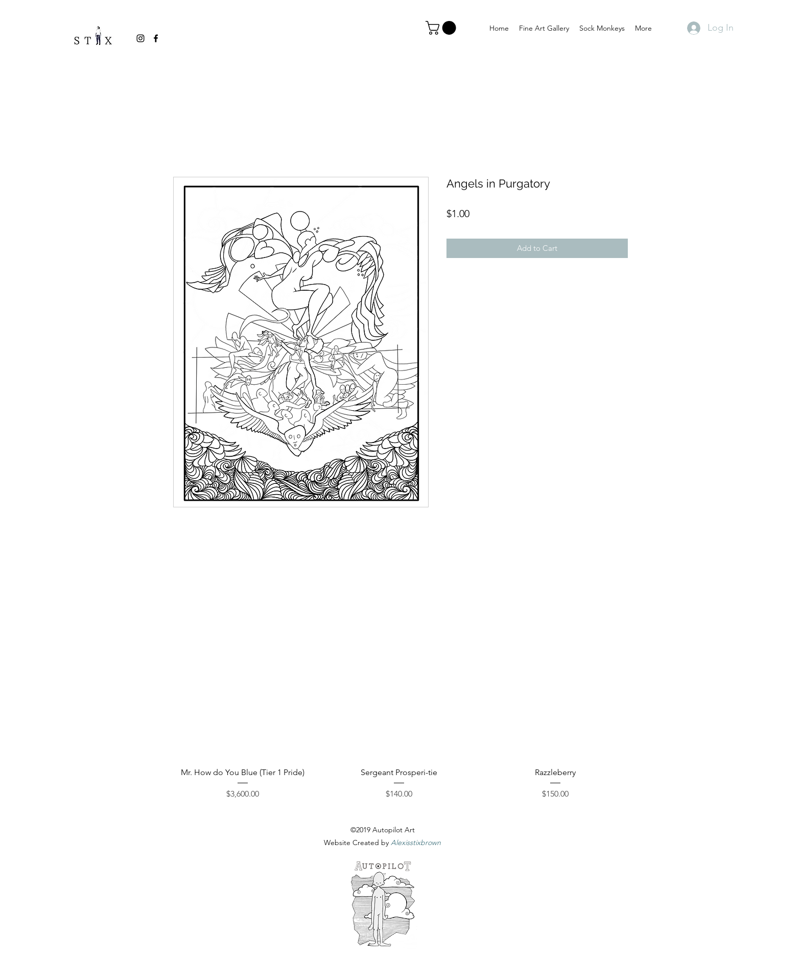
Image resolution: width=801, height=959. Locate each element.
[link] (442, 28)
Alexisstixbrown (416, 842)
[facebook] (156, 38)
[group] (399, 706)
